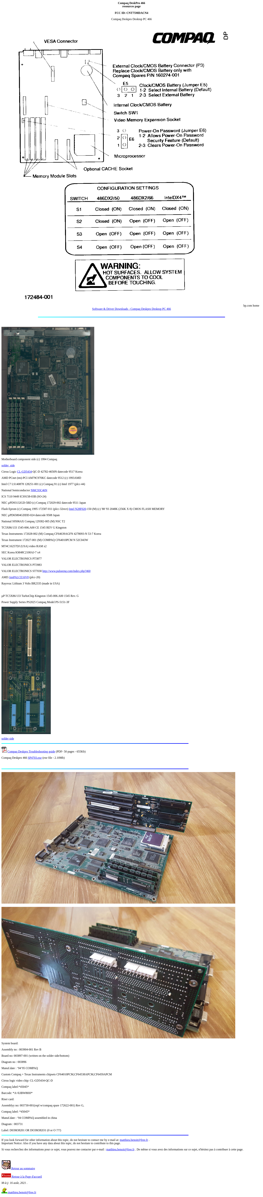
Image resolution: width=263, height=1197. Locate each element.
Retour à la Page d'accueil (21, 1176)
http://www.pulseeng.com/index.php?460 (66, 571)
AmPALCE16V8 (19, 577)
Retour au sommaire (18, 1168)
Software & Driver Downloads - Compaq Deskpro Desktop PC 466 (131, 308)
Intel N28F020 (77, 508)
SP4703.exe (35, 757)
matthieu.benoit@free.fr (134, 1139)
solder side (7, 738)
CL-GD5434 (24, 471)
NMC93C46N (39, 490)
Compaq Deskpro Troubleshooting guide (31, 751)
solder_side (8, 465)
